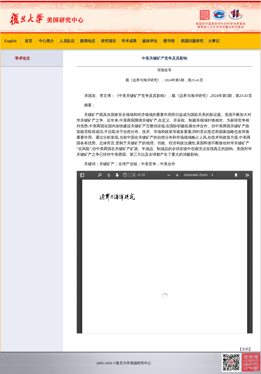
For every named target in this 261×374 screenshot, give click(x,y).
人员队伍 (67, 41)
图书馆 (169, 41)
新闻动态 (87, 41)
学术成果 (129, 41)
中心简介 (46, 41)
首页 (28, 41)
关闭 (245, 349)
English (10, 41)
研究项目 (108, 41)
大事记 (213, 41)
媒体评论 (149, 41)
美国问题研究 (192, 41)
